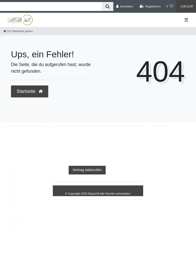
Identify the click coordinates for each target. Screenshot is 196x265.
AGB (130, 138)
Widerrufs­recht (120, 154)
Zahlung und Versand (12, 191)
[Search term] (51, 6)
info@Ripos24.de (23, 150)
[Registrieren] (150, 6)
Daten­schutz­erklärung (101, 138)
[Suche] (107, 6)
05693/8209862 (21, 144)
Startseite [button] (30, 91)
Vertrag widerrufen (87, 170)
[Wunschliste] (170, 6)
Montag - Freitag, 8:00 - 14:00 (22, 163)
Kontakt (117, 170)
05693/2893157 (21, 139)
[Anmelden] (124, 6)
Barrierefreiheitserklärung (82, 154)
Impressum (68, 138)
